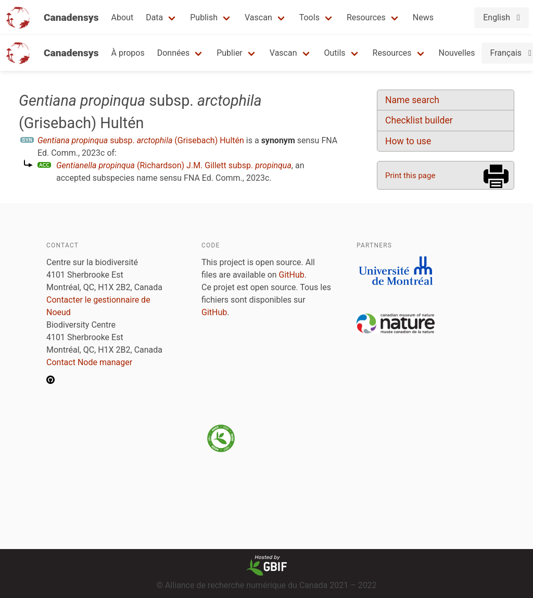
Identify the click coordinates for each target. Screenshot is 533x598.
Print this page (410, 175)
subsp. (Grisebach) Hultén (140, 140)
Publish (204, 17)
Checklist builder (419, 120)
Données (173, 53)
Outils (335, 53)
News (423, 17)
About (122, 17)
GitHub (291, 275)
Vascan (258, 17)
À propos (128, 53)
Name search (412, 100)
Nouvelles (457, 53)
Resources (366, 17)
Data (154, 17)
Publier (230, 53)
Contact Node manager (89, 362)
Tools (309, 17)
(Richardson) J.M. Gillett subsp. (173, 165)
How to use (408, 141)
